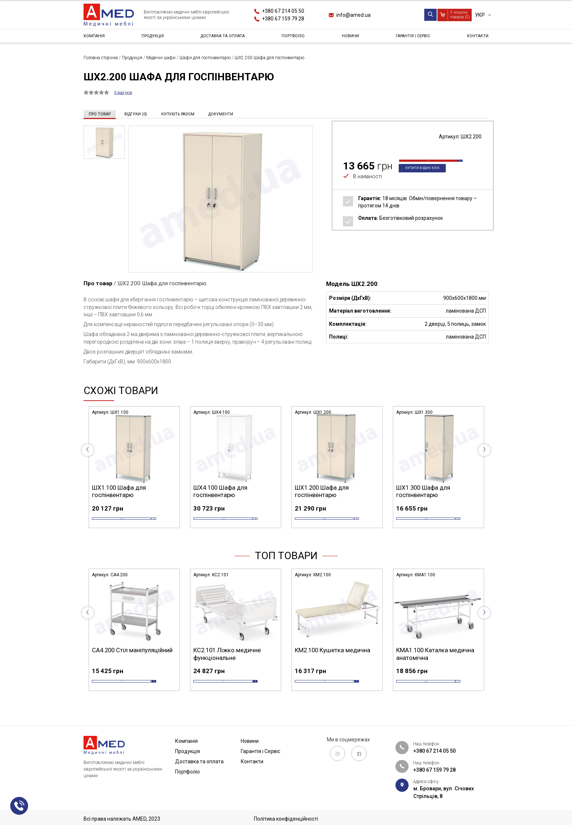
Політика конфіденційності (286, 819)
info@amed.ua (353, 15)
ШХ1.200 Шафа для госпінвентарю (322, 491)
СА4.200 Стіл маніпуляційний (132, 661)
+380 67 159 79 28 (283, 19)
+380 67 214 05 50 (283, 11)
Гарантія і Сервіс (411, 38)
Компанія (96, 38)
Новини (350, 38)
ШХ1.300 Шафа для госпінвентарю (423, 491)
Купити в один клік (428, 179)
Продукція (152, 38)
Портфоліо (297, 38)
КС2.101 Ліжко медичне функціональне (227, 664)
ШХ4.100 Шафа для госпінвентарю (220, 491)
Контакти (475, 38)
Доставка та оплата (224, 38)
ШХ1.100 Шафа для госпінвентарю (119, 491)
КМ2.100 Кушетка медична (332, 661)
